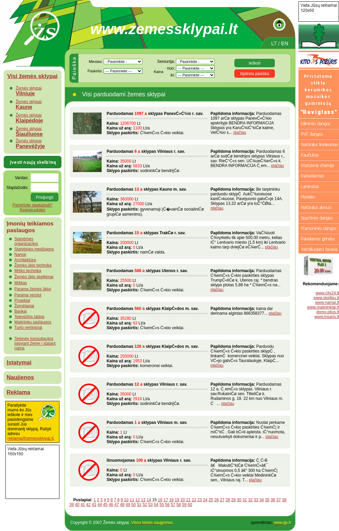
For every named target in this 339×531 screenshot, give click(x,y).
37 (278, 500)
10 (126, 500)
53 (150, 504)
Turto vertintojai (28, 327)
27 (222, 500)
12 (137, 500)
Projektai (22, 300)
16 (160, 500)
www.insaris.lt (326, 316)
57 (173, 504)
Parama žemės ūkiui (33, 289)
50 (133, 504)
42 (88, 504)
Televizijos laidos (30, 316)
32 (250, 500)
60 (190, 504)
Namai (20, 254)
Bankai (21, 311)
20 (182, 500)
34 (261, 500)
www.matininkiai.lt (323, 307)
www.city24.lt (327, 293)
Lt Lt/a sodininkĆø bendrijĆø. (157, 161)
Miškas (21, 283)
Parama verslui (28, 295)
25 (211, 500)
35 (267, 500)
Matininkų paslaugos (33, 322)
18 (171, 500)
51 (139, 504)
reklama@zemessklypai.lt (30, 438)
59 (184, 504)
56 (167, 504)
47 (116, 504)
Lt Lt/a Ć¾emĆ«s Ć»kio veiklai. (157, 123)
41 (82, 504)
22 (194, 500)
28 (228, 500)
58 (178, 504)
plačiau (239, 132)
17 (165, 500)
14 (149, 500)
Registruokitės (32, 210)
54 (156, 504)
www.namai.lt (327, 302)
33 (256, 500)
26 (216, 500)
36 (273, 500)
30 (239, 500)
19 (177, 500)
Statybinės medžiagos (34, 249)
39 (71, 504)
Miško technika (28, 270)
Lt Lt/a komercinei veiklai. (157, 356)
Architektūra (25, 260)
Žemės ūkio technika (33, 265)
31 (244, 500)
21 (188, 500)
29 (233, 500)
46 (111, 504)
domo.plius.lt (327, 312)
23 (199, 500)
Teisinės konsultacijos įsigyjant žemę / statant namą (35, 343)
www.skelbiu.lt (326, 297)
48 (122, 504)
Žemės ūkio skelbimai (34, 276)
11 (132, 500)
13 (143, 500)
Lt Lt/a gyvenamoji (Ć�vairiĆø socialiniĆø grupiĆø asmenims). (157, 202)
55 (161, 504)
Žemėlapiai (24, 306)
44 (100, 504)
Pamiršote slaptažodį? (32, 205)
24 (205, 500)
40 (77, 504)
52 (144, 504)
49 (128, 504)
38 (284, 500)
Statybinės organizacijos (26, 241)
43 (94, 504)
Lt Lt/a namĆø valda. (157, 243)
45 (105, 504)
